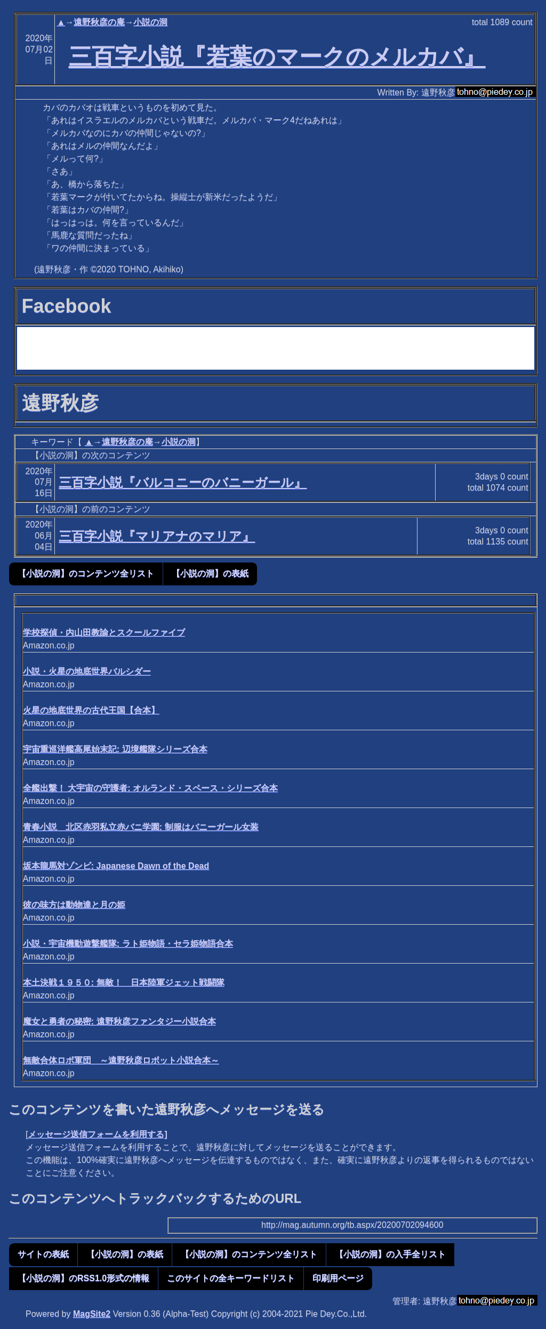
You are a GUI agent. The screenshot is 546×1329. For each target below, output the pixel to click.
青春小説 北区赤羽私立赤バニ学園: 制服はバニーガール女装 (141, 826)
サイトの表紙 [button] (43, 1254)
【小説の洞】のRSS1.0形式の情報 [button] (83, 1278)
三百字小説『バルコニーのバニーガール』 (183, 482)
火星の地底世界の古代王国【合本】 (91, 710)
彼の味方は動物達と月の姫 (74, 904)
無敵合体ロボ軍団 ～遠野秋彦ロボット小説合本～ (121, 1060)
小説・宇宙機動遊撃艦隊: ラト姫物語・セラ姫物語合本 (128, 943)
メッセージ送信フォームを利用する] (97, 1134)
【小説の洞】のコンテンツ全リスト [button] (86, 573)
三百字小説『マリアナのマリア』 (157, 536)
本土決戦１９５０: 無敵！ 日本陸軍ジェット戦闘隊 (123, 982)
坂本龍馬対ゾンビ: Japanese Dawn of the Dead (116, 865)
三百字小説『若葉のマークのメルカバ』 (277, 56)
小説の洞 (150, 22)
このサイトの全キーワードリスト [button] (231, 1278)
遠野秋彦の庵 (99, 22)
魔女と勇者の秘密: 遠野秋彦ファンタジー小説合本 (119, 1021)
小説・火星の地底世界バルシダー (87, 671)
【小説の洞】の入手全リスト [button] (390, 1254)
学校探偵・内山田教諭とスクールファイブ (104, 632)
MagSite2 (91, 1313)
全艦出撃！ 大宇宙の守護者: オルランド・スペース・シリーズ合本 (150, 788)
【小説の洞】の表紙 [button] (210, 573)
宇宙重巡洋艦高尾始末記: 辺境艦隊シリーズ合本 (115, 749)
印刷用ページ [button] (338, 1278)
